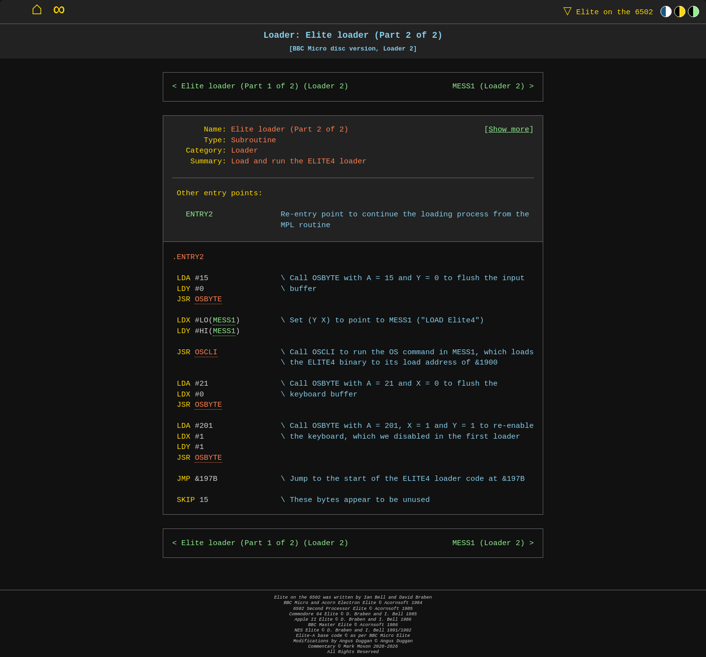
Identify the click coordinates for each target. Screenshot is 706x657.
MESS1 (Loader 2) (489, 86)
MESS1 (224, 320)
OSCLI (206, 352)
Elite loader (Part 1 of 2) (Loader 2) (265, 86)
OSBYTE (208, 299)
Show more (509, 130)
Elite (606, 11)
